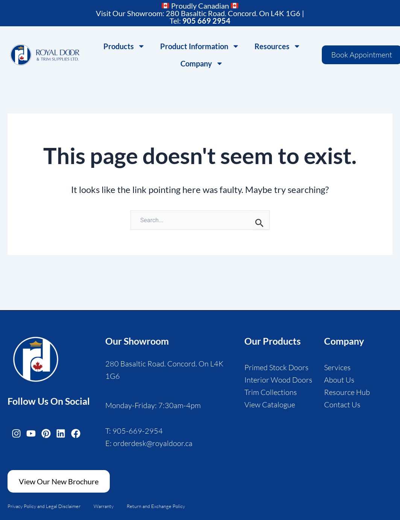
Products (124, 46)
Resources (278, 46)
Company (201, 63)
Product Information (199, 46)
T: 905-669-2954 (134, 431)
